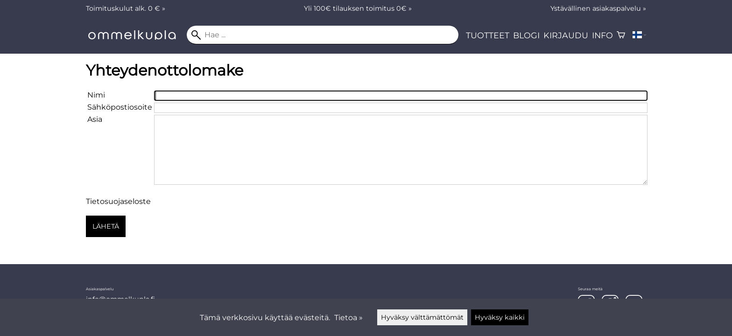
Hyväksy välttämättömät (422, 317)
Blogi (526, 35)
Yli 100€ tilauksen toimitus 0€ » (358, 8)
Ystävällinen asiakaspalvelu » (598, 8)
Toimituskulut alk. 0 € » (125, 8)
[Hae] (322, 35)
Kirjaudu (565, 35)
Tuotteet (487, 35)
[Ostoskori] (621, 35)
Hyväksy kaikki (500, 317)
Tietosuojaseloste (118, 201)
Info (602, 35)
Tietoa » (348, 317)
